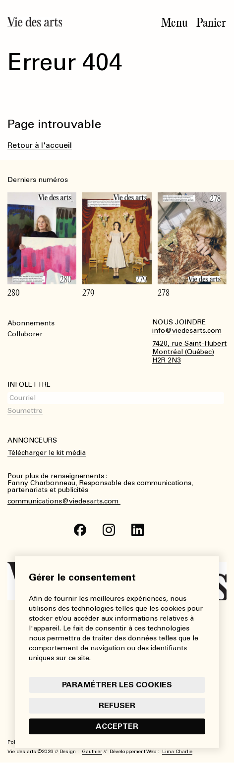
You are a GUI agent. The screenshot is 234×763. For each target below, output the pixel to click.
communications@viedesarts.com (63, 501)
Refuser (117, 705)
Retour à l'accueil (39, 145)
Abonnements (31, 323)
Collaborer (25, 334)
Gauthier (92, 752)
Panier (211, 23)
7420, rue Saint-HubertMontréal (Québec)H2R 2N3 (189, 352)
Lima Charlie (177, 752)
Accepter (117, 726)
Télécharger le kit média (46, 453)
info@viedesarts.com (187, 331)
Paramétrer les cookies (117, 684)
